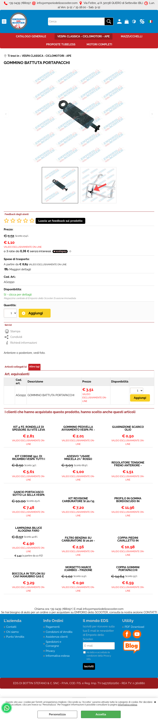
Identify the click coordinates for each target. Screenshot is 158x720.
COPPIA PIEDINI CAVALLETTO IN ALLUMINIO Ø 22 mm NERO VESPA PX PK (128, 539)
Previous (6, 114)
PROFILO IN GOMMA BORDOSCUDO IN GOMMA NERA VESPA (128, 500)
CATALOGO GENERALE (31, 36)
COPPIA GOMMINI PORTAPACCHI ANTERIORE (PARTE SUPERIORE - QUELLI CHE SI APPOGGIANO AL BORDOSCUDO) (128, 569)
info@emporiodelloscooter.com (103, 609)
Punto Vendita (15, 636)
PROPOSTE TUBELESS (60, 44)
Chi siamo (12, 632)
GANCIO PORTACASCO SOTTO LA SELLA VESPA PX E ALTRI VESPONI (29, 493)
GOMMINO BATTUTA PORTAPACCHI (51, 395)
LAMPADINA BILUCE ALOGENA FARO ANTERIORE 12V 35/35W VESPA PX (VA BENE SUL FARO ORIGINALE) (28, 529)
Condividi (16, 337)
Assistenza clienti (57, 636)
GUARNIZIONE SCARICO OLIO (128, 428)
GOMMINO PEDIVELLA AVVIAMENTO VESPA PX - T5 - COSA (78, 428)
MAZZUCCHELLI (131, 36)
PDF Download (134, 627)
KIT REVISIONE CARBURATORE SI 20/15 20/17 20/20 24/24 (78, 500)
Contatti (11, 627)
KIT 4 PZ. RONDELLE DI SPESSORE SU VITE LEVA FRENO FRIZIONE (28, 428)
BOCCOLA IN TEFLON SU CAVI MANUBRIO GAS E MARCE (28, 575)
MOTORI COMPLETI (99, 44)
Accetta (101, 714)
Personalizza (57, 714)
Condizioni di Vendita (59, 632)
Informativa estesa (127, 704)
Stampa (15, 331)
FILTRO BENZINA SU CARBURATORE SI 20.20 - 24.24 (78, 539)
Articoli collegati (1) (16, 366)
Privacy (50, 651)
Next (151, 114)
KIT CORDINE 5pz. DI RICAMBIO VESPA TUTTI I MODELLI (28, 458)
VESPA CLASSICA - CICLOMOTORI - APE (83, 36)
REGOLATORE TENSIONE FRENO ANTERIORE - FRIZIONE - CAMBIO (128, 464)
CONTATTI (150, 612)
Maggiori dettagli (20, 269)
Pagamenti (53, 627)
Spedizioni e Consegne (53, 644)
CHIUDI (155, 702)
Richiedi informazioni (23, 342)
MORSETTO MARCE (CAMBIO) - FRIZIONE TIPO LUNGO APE (78, 569)
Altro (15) (34, 366)
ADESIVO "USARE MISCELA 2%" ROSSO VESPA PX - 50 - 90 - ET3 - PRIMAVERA (78, 458)
